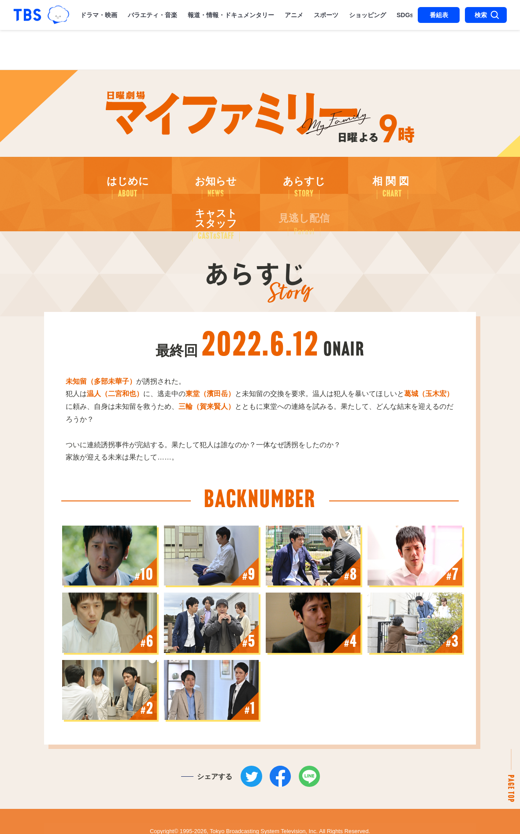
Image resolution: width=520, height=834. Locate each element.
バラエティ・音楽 (152, 15)
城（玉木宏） (428, 367)
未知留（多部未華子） (101, 355)
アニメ (294, 15)
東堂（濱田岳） (210, 367)
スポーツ (326, 15)
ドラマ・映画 (98, 15)
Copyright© (164, 811)
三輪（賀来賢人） (206, 380)
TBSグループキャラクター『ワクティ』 (58, 14)
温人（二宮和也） (115, 367)
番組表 (439, 15)
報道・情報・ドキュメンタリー (231, 15)
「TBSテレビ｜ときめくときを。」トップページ (27, 15)
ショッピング (367, 15)
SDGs (405, 15)
